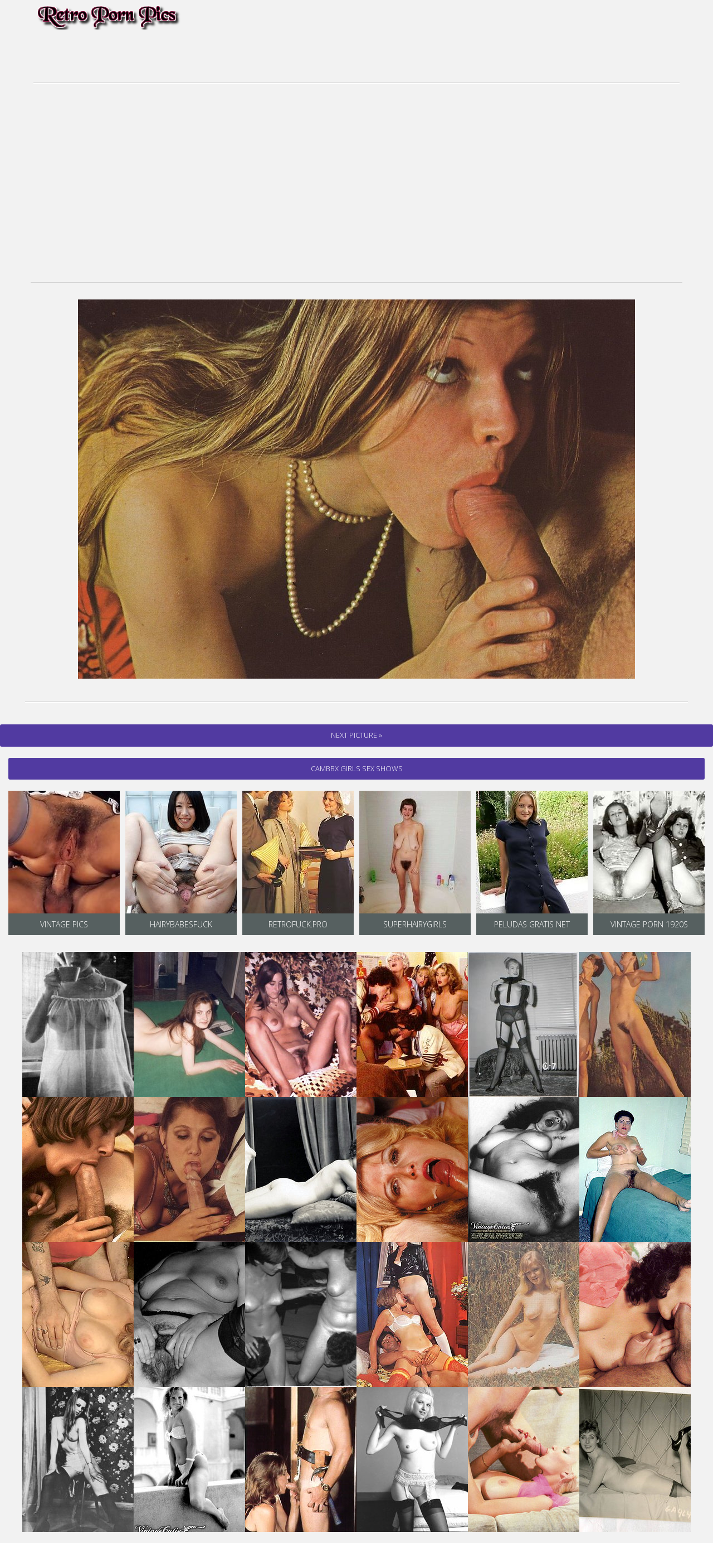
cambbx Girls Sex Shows (357, 768)
